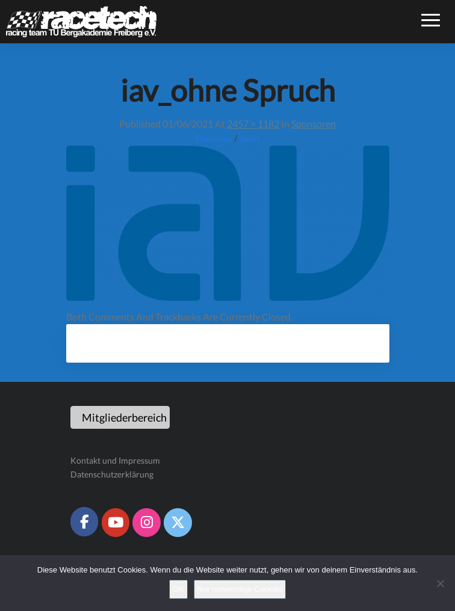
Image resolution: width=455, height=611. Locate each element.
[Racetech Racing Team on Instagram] (146, 522)
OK (178, 589)
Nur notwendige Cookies (240, 589)
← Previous (208, 138)
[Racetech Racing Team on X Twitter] (177, 522)
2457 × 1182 (253, 123)
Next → (255, 138)
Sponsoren (313, 123)
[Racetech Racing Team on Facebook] (84, 521)
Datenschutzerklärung (111, 474)
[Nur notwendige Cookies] (440, 583)
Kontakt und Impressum (115, 460)
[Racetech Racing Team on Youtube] (115, 522)
